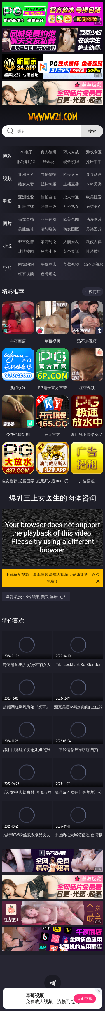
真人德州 (48, 152)
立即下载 (85, 998)
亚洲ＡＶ (26, 174)
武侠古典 (94, 241)
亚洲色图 (48, 219)
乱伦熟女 (71, 206)
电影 (7, 201)
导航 (7, 268)
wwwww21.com (52, 117)
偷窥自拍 (26, 219)
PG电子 (25, 152)
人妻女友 (71, 241)
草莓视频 (71, 264)
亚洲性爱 (26, 196)
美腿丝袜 (26, 228)
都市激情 (26, 241)
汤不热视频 (94, 264)
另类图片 (94, 228)
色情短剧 (48, 273)
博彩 (7, 156)
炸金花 (48, 161)
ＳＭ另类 (94, 184)
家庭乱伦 (48, 241)
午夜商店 (48, 264)
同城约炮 (26, 264)
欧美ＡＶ (71, 174)
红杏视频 (26, 273)
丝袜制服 (48, 184)
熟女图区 (71, 228)
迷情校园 (26, 251)
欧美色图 (71, 219)
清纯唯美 (48, 228)
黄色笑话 (71, 251)
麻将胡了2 (26, 161)
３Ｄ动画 (94, 174)
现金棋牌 (71, 161)
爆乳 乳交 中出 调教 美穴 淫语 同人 (36, 596)
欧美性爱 (94, 196)
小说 (7, 246)
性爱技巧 (94, 251)
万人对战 (71, 152)
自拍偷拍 (48, 174)
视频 (7, 178)
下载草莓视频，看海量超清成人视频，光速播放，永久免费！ (53, 578)
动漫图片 (94, 219)
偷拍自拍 (48, 196)
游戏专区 (94, 152)
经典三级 (48, 206)
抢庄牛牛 (94, 161)
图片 (7, 223)
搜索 (92, 131)
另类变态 (94, 206)
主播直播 (71, 184)
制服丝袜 (26, 206)
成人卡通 (71, 196)
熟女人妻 (26, 184)
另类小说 (48, 251)
